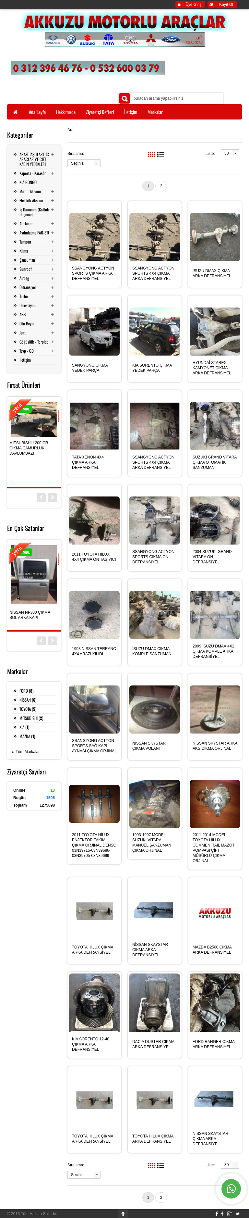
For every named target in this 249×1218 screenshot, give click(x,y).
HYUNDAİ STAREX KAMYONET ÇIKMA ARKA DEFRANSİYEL (212, 367)
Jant (22, 332)
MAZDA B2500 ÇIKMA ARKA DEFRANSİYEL (212, 950)
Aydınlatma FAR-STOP (35, 232)
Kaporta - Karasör (32, 173)
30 (226, 153)
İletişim (25, 360)
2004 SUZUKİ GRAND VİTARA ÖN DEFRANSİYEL (212, 556)
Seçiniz (77, 163)
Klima (23, 250)
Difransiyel (27, 287)
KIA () (24, 727)
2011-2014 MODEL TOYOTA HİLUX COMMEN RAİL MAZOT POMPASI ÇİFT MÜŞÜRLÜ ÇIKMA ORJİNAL (213, 848)
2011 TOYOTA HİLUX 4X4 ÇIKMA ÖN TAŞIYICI (94, 557)
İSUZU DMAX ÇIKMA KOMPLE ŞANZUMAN (152, 651)
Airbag (24, 278)
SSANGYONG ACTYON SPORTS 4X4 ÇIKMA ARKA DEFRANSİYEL (153, 273)
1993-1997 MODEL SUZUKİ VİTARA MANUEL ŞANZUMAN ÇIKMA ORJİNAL (151, 843)
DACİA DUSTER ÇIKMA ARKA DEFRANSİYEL (153, 1044)
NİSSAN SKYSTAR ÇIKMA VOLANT (149, 746)
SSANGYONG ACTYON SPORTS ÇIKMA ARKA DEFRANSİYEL (93, 273)
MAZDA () (27, 736)
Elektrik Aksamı (31, 200)
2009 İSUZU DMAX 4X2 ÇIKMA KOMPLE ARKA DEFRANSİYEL (213, 651)
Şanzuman (27, 260)
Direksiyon (27, 305)
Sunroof (25, 269)
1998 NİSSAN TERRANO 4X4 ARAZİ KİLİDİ (94, 651)
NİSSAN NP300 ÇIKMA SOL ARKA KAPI (29, 615)
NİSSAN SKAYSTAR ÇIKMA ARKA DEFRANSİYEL (150, 949)
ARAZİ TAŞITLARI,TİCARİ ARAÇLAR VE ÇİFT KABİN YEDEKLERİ (36, 159)
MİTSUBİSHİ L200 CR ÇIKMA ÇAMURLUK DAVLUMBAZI (28, 448)
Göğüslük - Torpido (34, 341)
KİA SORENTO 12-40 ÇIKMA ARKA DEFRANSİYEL (90, 1044)
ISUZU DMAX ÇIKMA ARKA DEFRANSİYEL (212, 273)
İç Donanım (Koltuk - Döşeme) (35, 212)
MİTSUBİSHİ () (31, 718)
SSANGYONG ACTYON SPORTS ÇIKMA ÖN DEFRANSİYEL (153, 556)
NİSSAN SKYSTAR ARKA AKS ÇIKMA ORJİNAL (215, 746)
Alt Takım (26, 223)
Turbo (23, 296)
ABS (22, 314)
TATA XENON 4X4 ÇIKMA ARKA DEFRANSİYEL (88, 462)
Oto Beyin (26, 323)
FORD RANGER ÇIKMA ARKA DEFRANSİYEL (213, 1044)
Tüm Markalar (28, 751)
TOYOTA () (27, 709)
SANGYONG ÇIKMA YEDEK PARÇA (90, 368)
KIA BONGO (28, 182)
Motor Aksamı (30, 191)
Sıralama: (75, 153)
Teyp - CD (26, 350)
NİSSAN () (27, 700)
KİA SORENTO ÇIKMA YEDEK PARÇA (152, 368)
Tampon (25, 241)
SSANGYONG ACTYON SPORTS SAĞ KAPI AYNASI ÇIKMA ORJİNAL (94, 745)
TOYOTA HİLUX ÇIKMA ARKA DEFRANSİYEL (92, 950)
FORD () (26, 690)
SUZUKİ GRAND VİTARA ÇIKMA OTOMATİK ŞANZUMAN (215, 462)
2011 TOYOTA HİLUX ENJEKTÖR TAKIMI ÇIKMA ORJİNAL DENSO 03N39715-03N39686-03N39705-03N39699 (94, 845)
